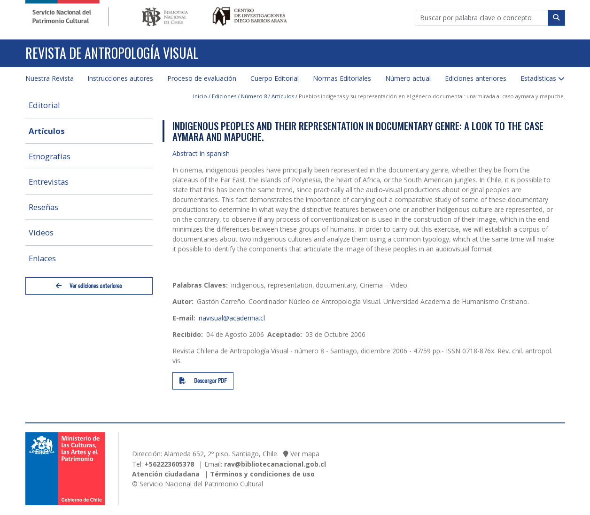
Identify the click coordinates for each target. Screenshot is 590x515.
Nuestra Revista (49, 78)
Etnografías (49, 156)
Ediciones (224, 96)
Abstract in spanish (201, 153)
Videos (41, 232)
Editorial (44, 105)
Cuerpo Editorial (274, 78)
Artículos (47, 130)
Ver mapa (304, 453)
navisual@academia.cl (232, 317)
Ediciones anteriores (475, 78)
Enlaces (42, 258)
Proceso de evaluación (201, 78)
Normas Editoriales (342, 78)
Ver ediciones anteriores (89, 286)
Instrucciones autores (120, 78)
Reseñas (43, 207)
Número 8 (254, 96)
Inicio (200, 96)
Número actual (408, 78)
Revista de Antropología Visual (112, 52)
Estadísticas (538, 78)
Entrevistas (49, 181)
